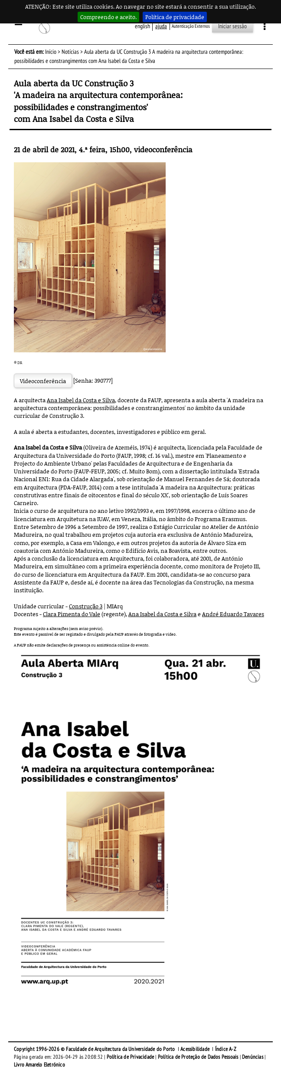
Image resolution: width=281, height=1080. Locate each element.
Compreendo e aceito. (108, 17)
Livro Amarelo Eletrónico (39, 1064)
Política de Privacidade (130, 1057)
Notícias (70, 52)
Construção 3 (85, 606)
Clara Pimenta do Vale (71, 614)
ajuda (161, 26)
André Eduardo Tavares (233, 614)
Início (50, 52)
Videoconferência (43, 381)
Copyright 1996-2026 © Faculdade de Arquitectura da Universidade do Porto (94, 1049)
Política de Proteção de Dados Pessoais (198, 1057)
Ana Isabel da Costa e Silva (81, 400)
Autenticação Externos (191, 26)
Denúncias (252, 1057)
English (142, 26)
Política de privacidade (174, 17)
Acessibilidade (194, 1049)
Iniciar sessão (232, 26)
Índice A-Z (225, 1049)
